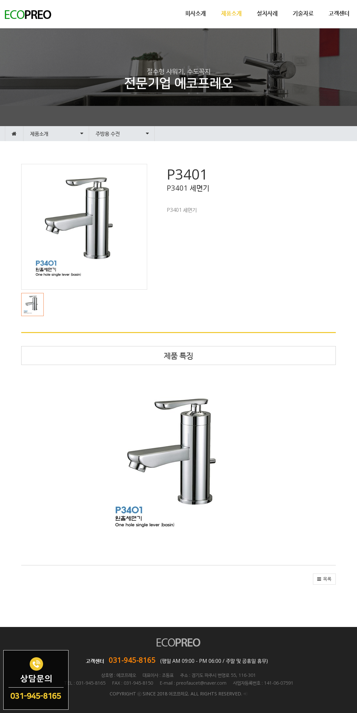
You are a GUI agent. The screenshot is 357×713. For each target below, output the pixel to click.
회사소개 (195, 13)
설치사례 (267, 13)
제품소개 (231, 13)
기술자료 (303, 13)
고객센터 (339, 13)
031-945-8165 (132, 660)
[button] (34, 304)
